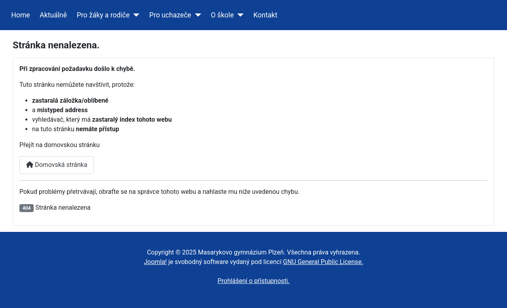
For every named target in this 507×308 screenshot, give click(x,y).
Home (20, 15)
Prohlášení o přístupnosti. (253, 281)
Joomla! (155, 262)
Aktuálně (53, 15)
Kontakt (266, 15)
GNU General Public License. (323, 262)
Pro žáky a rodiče (103, 15)
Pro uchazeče (170, 15)
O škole (222, 15)
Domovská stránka (56, 164)
